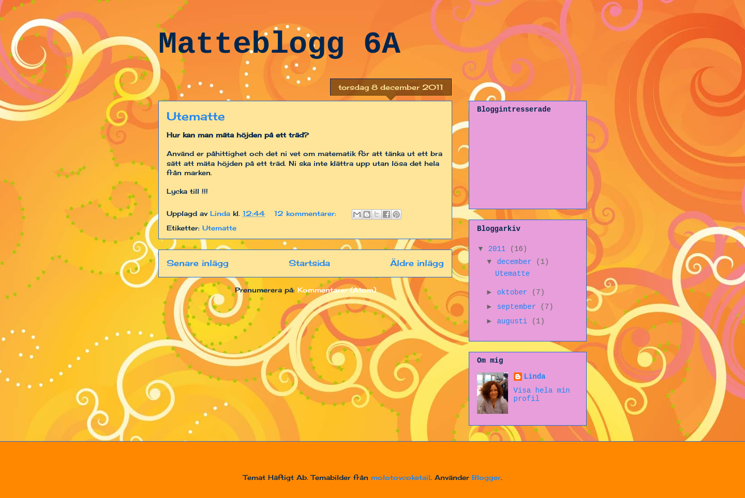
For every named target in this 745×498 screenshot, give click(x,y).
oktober (514, 292)
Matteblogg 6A (279, 44)
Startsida (309, 263)
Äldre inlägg (417, 263)
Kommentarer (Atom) (336, 290)
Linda (535, 376)
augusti (514, 321)
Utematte (196, 116)
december (516, 262)
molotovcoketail (400, 477)
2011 (499, 249)
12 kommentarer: (306, 213)
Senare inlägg (198, 263)
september (518, 307)
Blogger (486, 477)
